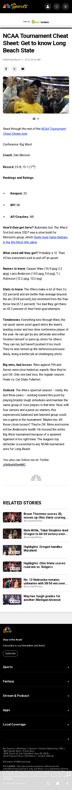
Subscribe (10, 653)
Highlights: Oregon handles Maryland (43, 548)
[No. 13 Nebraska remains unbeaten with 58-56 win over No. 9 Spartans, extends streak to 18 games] (12, 583)
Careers (32, 748)
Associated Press (33, 521)
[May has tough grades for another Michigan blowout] (12, 599)
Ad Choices (9, 748)
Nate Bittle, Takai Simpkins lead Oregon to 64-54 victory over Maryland (46, 532)
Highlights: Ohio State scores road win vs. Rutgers (44, 565)
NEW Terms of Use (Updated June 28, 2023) (25, 753)
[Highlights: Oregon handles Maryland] (12, 550)
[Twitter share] (14, 69)
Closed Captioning (48, 748)
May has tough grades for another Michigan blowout (42, 598)
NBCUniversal (23, 762)
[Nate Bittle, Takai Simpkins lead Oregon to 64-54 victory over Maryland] (12, 534)
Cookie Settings (46, 756)
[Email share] (23, 69)
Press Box (28, 751)
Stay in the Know (12, 639)
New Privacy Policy (13, 756)
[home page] (15, 6)
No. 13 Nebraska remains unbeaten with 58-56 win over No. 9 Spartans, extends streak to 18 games (45, 581)
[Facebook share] (6, 69)
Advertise (21, 748)
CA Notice (30, 756)
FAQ (61, 748)
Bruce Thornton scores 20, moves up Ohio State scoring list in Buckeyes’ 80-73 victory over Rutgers (45, 515)
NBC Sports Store (12, 751)
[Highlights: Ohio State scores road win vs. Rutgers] (12, 566)
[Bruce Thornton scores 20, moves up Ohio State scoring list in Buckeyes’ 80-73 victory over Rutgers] (12, 517)
